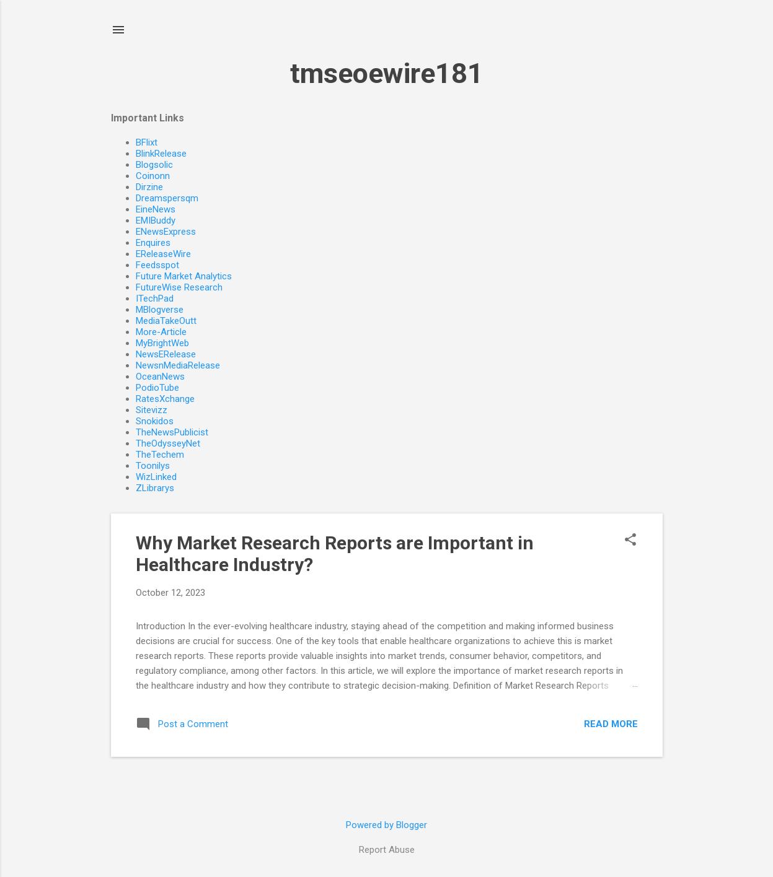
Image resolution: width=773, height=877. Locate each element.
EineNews (155, 209)
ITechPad (155, 298)
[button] (630, 540)
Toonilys (153, 465)
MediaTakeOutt (166, 320)
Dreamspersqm (167, 198)
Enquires (153, 242)
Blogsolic (154, 164)
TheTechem (160, 454)
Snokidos (155, 421)
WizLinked (156, 476)
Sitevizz (151, 410)
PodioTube (157, 387)
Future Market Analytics (184, 276)
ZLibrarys (155, 488)
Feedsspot (157, 265)
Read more (611, 724)
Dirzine (149, 187)
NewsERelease (166, 354)
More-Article (161, 332)
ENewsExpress (166, 231)
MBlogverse (159, 309)
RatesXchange (165, 398)
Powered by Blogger (386, 825)
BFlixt (146, 142)
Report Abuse (387, 849)
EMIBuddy (155, 220)
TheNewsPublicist (172, 432)
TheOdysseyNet (168, 443)
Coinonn (153, 175)
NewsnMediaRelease (178, 365)
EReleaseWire (163, 254)
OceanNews (160, 376)
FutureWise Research (179, 287)
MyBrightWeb (162, 343)
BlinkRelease (161, 153)
